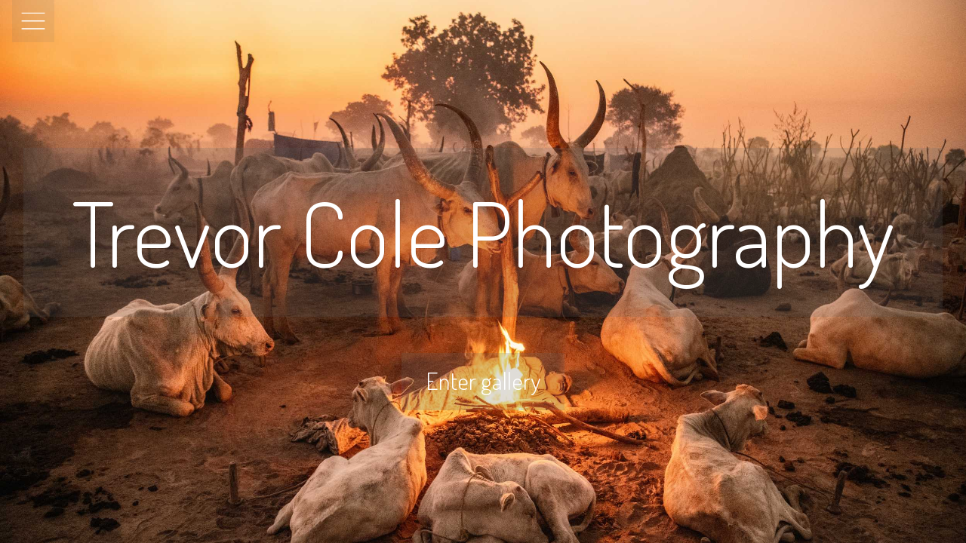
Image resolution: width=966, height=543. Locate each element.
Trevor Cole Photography (483, 232)
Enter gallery (483, 380)
